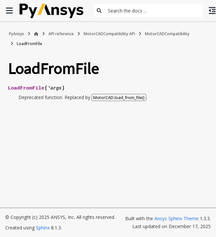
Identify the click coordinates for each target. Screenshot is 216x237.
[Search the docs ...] (153, 10)
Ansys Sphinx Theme (176, 218)
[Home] (36, 34)
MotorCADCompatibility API (109, 34)
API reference (61, 34)
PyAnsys (16, 34)
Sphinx (43, 227)
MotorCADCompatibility (167, 34)
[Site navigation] (9, 10)
